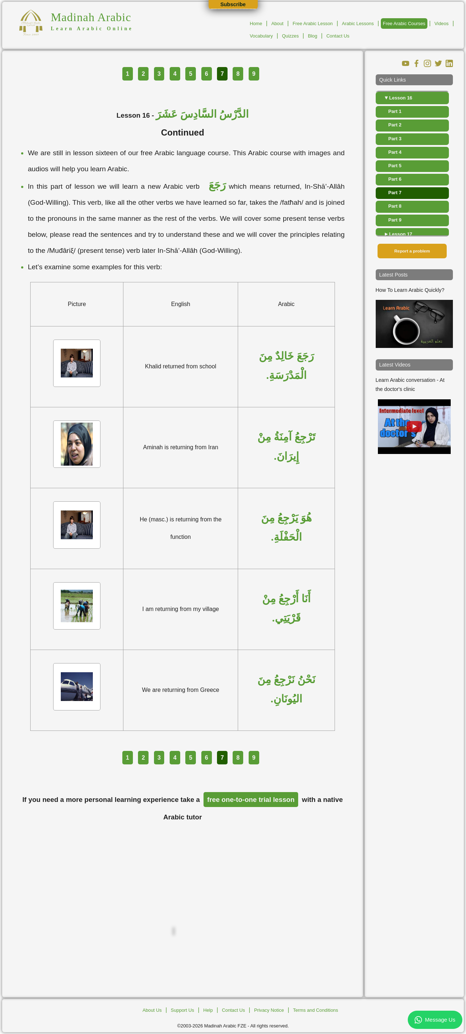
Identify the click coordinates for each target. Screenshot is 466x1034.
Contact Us (337, 36)
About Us (152, 1010)
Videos (441, 23)
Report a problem (412, 251)
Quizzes (290, 36)
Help (208, 1010)
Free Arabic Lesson (313, 23)
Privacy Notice (269, 1010)
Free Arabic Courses (404, 23)
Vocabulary (261, 36)
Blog (312, 36)
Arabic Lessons (358, 23)
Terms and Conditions (315, 1010)
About (277, 23)
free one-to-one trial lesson (251, 799)
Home (256, 23)
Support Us (182, 1010)
